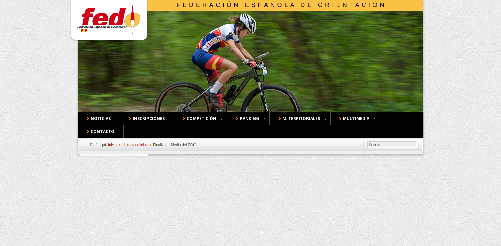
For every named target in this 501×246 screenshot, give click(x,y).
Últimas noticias (135, 145)
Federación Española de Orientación (282, 5)
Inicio (112, 145)
